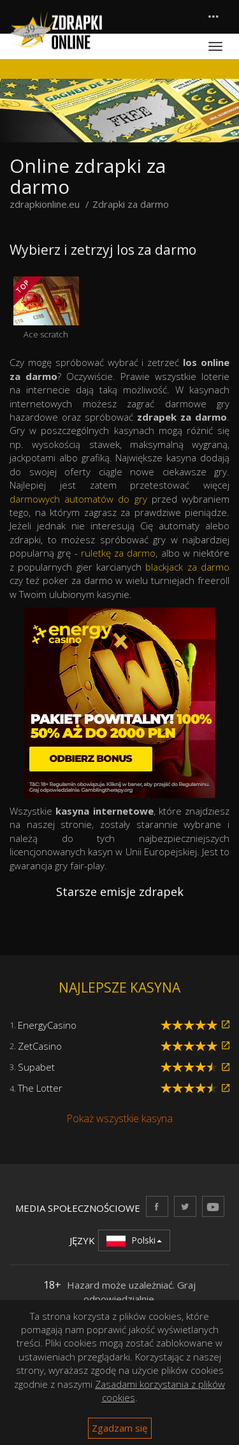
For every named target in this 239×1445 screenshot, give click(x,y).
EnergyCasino (47, 1025)
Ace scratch (46, 308)
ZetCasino (40, 1046)
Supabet (36, 1067)
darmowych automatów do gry (78, 498)
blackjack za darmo (187, 566)
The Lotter (40, 1088)
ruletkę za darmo (118, 552)
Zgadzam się (119, 1427)
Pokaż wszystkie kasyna (119, 1118)
